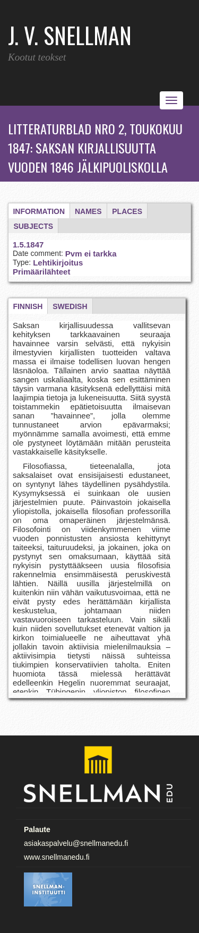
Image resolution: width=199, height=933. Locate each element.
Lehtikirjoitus (58, 262)
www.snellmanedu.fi (57, 857)
